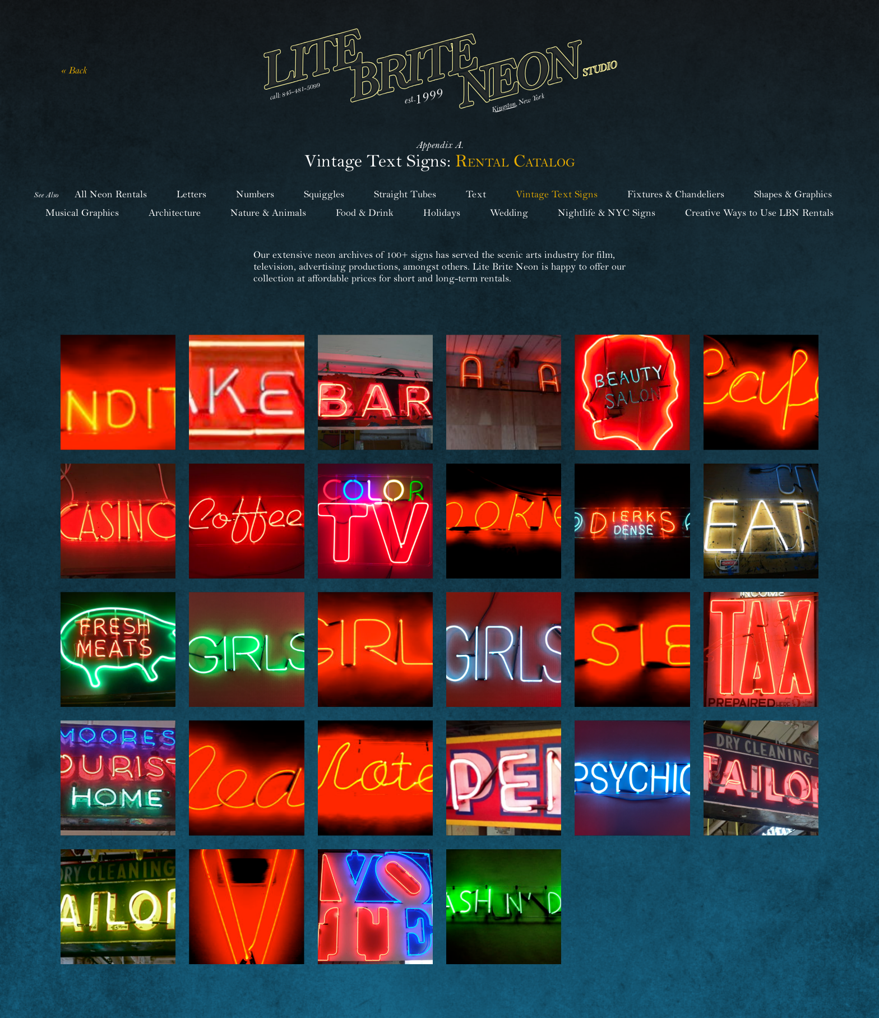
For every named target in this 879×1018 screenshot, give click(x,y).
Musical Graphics (82, 213)
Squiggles (324, 194)
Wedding (509, 213)
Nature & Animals (268, 213)
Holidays (441, 213)
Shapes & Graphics (793, 194)
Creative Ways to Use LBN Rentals (759, 213)
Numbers (255, 194)
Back (77, 70)
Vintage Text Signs (557, 194)
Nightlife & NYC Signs (606, 213)
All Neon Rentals (111, 194)
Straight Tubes (405, 194)
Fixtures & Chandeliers (675, 194)
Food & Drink (365, 213)
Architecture (175, 213)
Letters (191, 194)
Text (476, 194)
